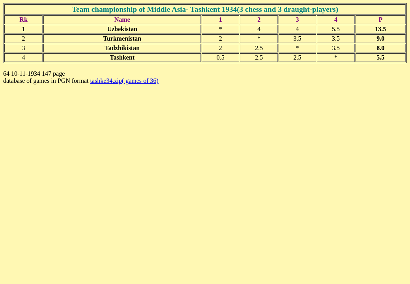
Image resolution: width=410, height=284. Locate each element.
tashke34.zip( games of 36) (124, 80)
